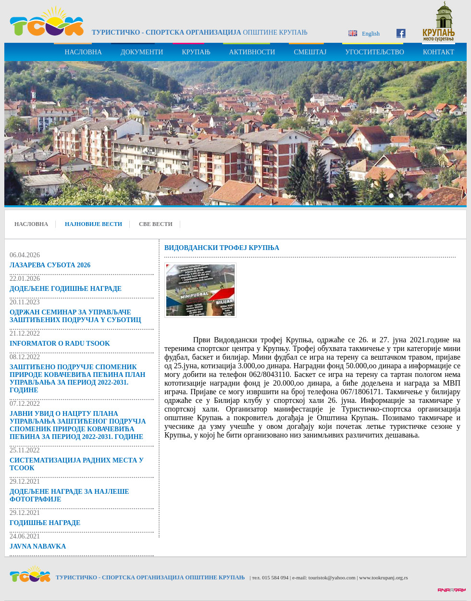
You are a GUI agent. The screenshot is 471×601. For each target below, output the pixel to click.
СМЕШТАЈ (310, 52)
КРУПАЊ (196, 52)
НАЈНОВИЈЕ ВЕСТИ (93, 224)
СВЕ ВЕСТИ (156, 224)
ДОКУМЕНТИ (142, 52)
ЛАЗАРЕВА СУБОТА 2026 (50, 265)
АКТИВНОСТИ (252, 52)
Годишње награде (45, 522)
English (364, 33)
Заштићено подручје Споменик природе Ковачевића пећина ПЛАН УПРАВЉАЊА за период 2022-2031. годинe (77, 378)
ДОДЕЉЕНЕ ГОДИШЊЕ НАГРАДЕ (66, 288)
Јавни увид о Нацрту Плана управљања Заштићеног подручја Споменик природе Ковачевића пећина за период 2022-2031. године (78, 425)
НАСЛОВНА (83, 52)
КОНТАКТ (438, 52)
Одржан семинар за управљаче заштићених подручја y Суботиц (75, 316)
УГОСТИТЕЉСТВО (374, 52)
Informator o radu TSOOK (60, 343)
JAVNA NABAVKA (38, 546)
